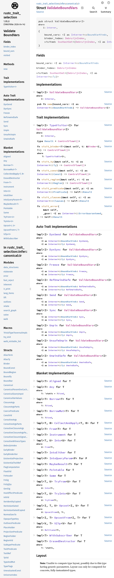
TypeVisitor (58, 125)
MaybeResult (58, 464)
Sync (52, 310)
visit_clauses (51, 197)
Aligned (55, 381)
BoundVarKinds (97, 34)
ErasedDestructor (62, 541)
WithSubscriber (60, 535)
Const (57, 174)
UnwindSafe (57, 355)
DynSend (55, 234)
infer (62, 3)
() (77, 141)
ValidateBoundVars (63, 92)
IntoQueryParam (60, 458)
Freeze (54, 264)
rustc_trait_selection (47, 3)
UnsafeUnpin (58, 340)
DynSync (55, 249)
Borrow (54, 399)
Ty (54, 76)
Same (52, 475)
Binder (92, 146)
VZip (57, 523)
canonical (71, 3)
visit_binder (50, 146)
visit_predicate (53, 188)
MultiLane (50, 530)
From (52, 429)
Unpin (53, 325)
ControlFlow (66, 141)
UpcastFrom (51, 512)
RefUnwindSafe (60, 280)
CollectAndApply (66, 423)
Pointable (56, 470)
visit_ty (47, 161)
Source (40, 11)
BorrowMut (56, 411)
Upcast (64, 505)
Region (57, 183)
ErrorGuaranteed (90, 213)
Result (49, 141)
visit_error (50, 206)
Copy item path (82, 7)
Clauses (58, 200)
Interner (51, 27)
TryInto (60, 493)
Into (57, 440)
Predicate (60, 191)
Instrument (57, 434)
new (50, 104)
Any (51, 387)
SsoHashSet (65, 41)
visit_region (50, 179)
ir (79, 3)
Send (52, 295)
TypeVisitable (53, 156)
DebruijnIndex (74, 38)
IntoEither (57, 452)
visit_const (50, 170)
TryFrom (60, 481)
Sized (61, 393)
